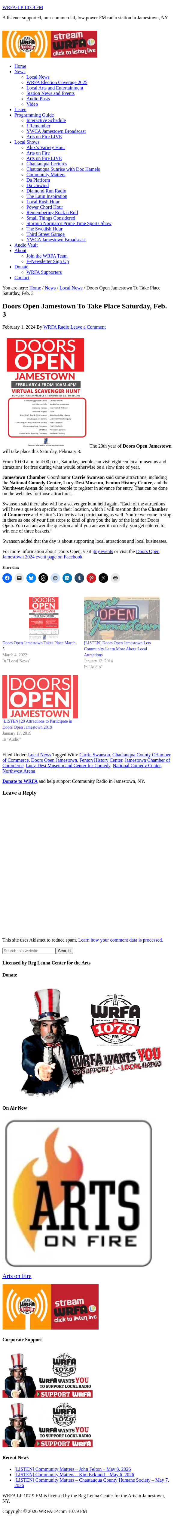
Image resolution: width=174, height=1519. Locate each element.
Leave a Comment (88, 327)
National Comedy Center (136, 765)
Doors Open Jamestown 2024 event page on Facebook (80, 554)
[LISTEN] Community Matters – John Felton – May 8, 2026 (72, 1469)
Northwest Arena (18, 771)
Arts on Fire (17, 1276)
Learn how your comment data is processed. (120, 939)
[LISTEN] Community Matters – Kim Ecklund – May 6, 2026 (74, 1474)
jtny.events (103, 551)
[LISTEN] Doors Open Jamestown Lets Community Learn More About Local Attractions (117, 649)
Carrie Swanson (94, 754)
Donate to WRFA (20, 781)
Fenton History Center (100, 760)
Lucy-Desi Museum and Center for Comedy (68, 765)
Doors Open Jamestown (54, 760)
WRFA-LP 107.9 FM (22, 7)
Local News (39, 754)
